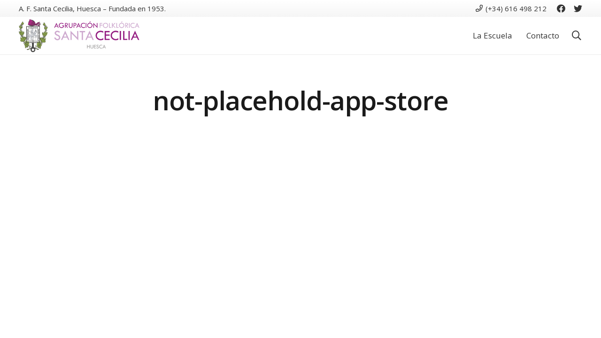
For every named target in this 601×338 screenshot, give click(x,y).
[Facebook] (561, 8)
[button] (576, 35)
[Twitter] (578, 8)
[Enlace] (79, 35)
